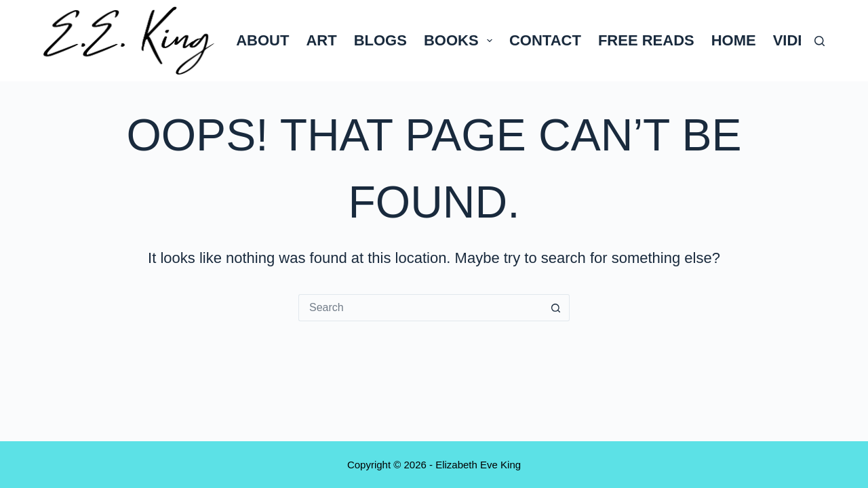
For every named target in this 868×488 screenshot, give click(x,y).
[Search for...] (420, 307)
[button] (489, 41)
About (262, 40)
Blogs (380, 40)
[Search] (819, 41)
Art (321, 40)
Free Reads (646, 40)
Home (733, 40)
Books (461, 40)
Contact (545, 40)
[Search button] (556, 307)
